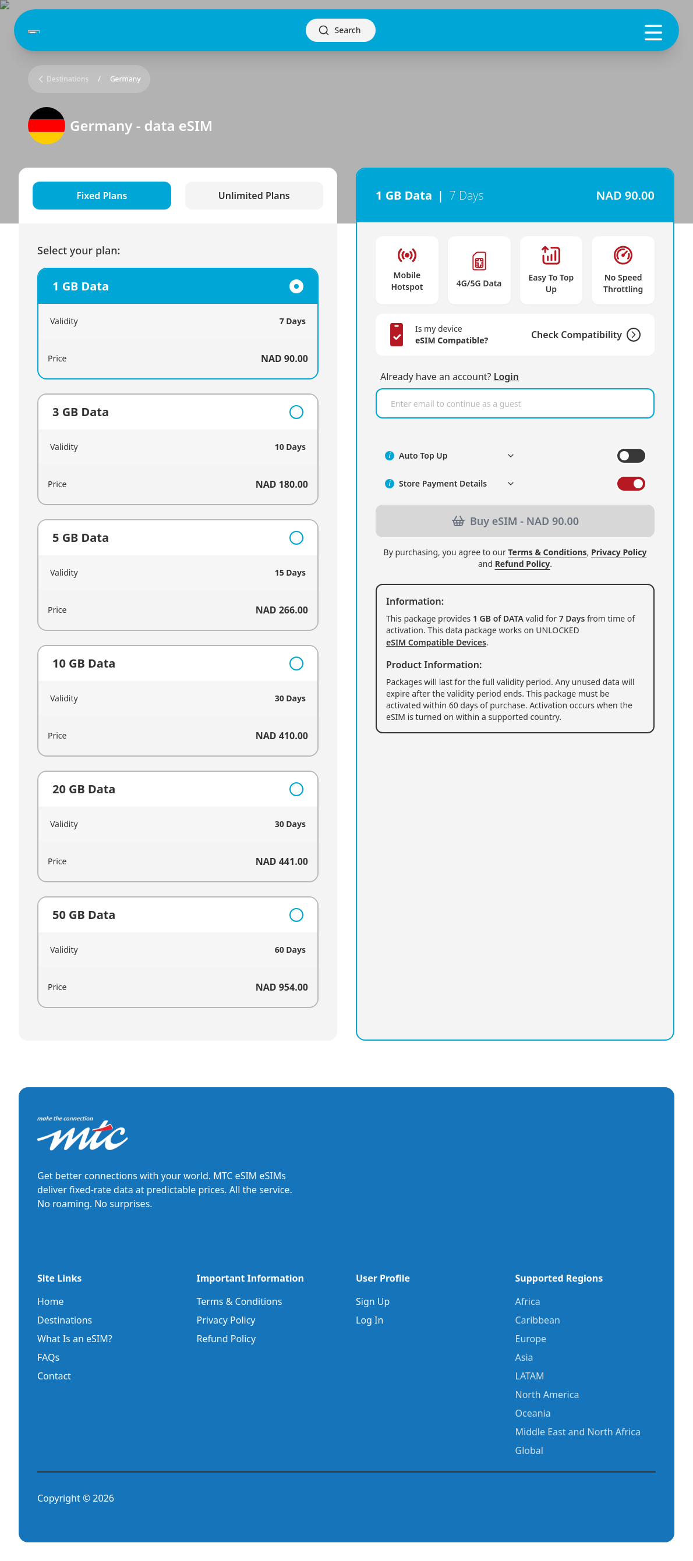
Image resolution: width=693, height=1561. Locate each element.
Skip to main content (43, 10)
